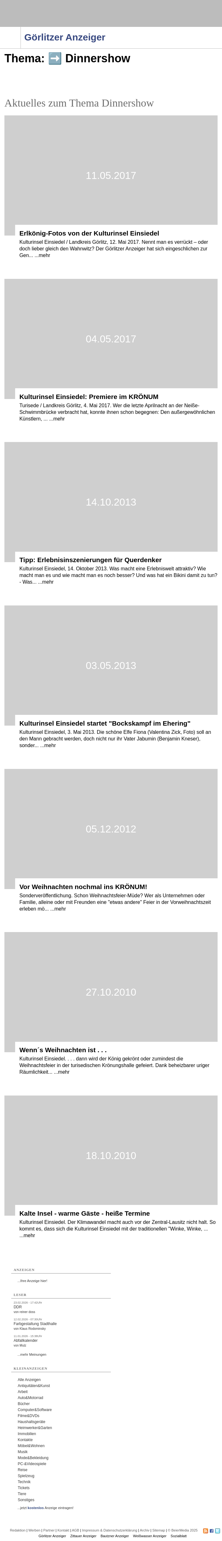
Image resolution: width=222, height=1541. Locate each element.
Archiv (144, 1530)
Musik (22, 1451)
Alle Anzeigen (29, 1379)
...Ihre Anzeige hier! (32, 1280)
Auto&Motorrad (30, 1397)
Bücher (24, 1403)
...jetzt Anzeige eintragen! (45, 1507)
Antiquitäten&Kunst (34, 1385)
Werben (34, 1530)
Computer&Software (35, 1409)
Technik (24, 1481)
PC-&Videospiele (32, 1463)
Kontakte (25, 1439)
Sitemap (158, 1530)
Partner (49, 1530)
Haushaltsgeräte (31, 1421)
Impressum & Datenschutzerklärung (109, 1530)
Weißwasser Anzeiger (149, 1536)
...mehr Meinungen (31, 1354)
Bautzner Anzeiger (115, 1536)
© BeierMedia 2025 (182, 1530)
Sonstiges (26, 1499)
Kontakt (63, 1530)
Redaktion (18, 1530)
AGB (75, 1530)
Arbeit (22, 1391)
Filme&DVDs (28, 1415)
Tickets (24, 1487)
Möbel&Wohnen (31, 1445)
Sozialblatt (179, 1536)
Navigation (20, 29)
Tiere (22, 1493)
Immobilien (27, 1433)
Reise (22, 1469)
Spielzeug (26, 1475)
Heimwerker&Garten (35, 1427)
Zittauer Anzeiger (83, 1536)
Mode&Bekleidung (33, 1457)
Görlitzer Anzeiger (52, 1536)
